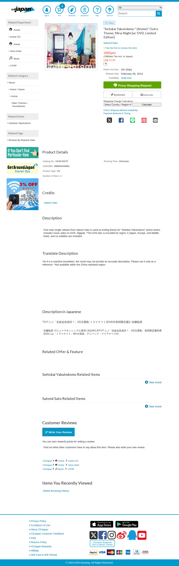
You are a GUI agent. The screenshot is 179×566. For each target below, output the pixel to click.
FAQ (33, 538)
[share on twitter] (109, 119)
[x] (94, 535)
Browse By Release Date (22, 140)
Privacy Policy (38, 521)
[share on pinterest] (144, 119)
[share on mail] (155, 119)
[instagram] (112, 535)
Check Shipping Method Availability (120, 110)
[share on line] (132, 119)
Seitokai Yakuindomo (20, 123)
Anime (61, 461)
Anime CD (73, 461)
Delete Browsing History (56, 490)
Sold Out (126, 77)
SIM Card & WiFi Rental (44, 554)
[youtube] (141, 535)
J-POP (71, 469)
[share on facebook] (121, 119)
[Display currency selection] (105, 63)
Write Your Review (58, 432)
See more (155, 382)
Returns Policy (39, 542)
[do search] (159, 13)
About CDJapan (39, 529)
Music (61, 469)
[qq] (132, 535)
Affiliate (35, 550)
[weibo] (121, 535)
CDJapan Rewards (41, 546)
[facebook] (102, 535)
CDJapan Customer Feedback (47, 533)
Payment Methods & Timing (116, 113)
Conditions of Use (40, 525)
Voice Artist (73, 465)
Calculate (147, 104)
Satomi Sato (110, 42)
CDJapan (47, 461)
